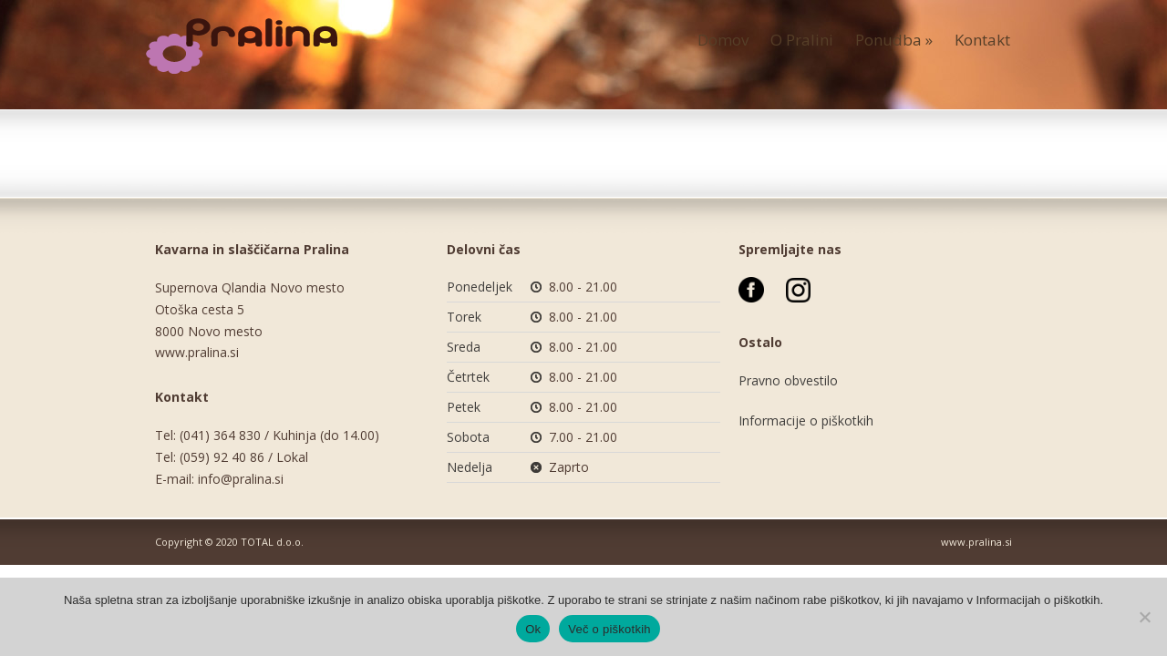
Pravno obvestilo (788, 380)
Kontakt (982, 39)
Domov (723, 39)
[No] (1144, 617)
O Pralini (801, 39)
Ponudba (894, 39)
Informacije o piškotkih (805, 420)
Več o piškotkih (609, 629)
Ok (533, 629)
